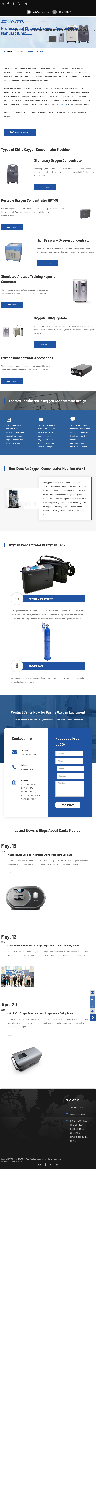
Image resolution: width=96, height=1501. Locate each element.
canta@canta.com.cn (40, 12)
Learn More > (45, 187)
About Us (50, 30)
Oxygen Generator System (5, 1168)
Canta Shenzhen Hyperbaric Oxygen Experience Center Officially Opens (43, 945)
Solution (38, 30)
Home (17, 30)
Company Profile (56, 1172)
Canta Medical (61, 104)
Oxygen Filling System (50, 318)
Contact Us (82, 30)
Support (61, 30)
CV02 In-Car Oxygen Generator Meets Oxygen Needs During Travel (40, 1013)
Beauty (28, 1170)
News (71, 30)
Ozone (27, 1175)
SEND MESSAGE (68, 805)
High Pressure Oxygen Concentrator (64, 240)
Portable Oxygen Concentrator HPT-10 (29, 200)
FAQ (40, 1148)
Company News (58, 1151)
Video (41, 1153)
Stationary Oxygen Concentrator (58, 160)
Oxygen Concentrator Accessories (27, 358)
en (84, 12)
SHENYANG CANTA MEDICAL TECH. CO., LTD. (28, 1159)
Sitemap (4, 1161)
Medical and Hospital (30, 1150)
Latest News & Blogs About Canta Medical (48, 830)
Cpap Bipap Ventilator (6, 1178)
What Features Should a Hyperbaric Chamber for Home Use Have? (40, 854)
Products (27, 30)
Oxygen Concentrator (35, 51)
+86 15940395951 (64, 12)
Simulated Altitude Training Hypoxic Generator (28, 279)
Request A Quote (20, 132)
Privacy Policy (17, 1161)
